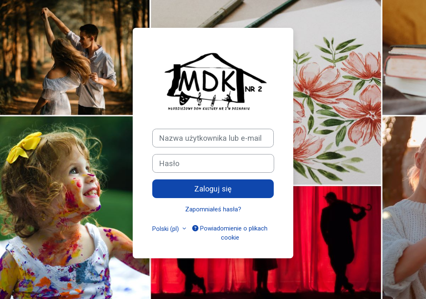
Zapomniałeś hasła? (213, 209)
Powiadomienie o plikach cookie (229, 233)
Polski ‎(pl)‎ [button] (166, 229)
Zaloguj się (213, 188)
